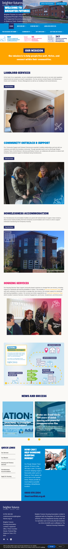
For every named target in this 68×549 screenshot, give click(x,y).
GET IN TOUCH (61, 3)
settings (5, 547)
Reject (60, 546)
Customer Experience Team (55, 293)
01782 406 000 (8, 514)
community (27, 32)
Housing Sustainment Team (52, 289)
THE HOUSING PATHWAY (10, 32)
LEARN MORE (11, 434)
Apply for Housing (6, 476)
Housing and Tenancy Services (7, 463)
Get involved (41, 32)
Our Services (4, 452)
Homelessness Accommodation (6, 470)
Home (11, 26)
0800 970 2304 (32, 492)
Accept (51, 546)
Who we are (21, 26)
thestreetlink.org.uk (34, 496)
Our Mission (4, 457)
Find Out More (9, 86)
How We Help (35, 26)
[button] (29, 440)
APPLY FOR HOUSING (47, 3)
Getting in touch (57, 32)
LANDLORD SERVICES (50, 26)
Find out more (9, 158)
